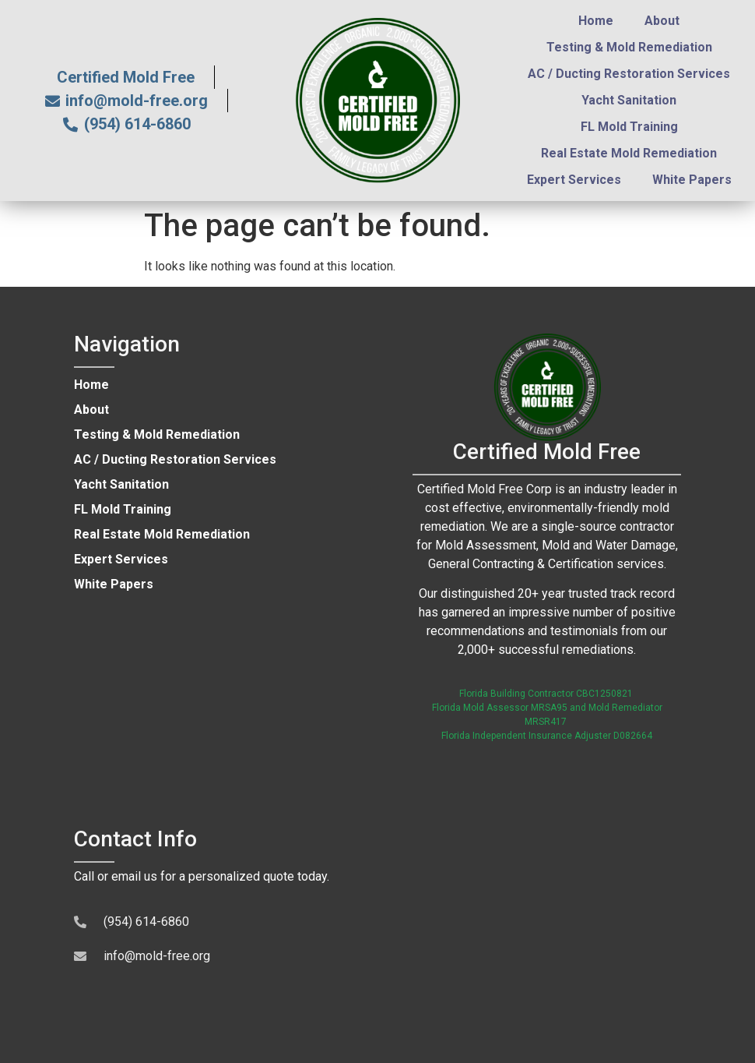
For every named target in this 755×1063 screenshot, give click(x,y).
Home (595, 20)
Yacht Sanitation (628, 100)
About (662, 20)
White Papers (692, 179)
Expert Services (574, 179)
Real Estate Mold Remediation (629, 153)
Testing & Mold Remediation (629, 47)
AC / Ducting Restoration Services (629, 73)
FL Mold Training (629, 126)
